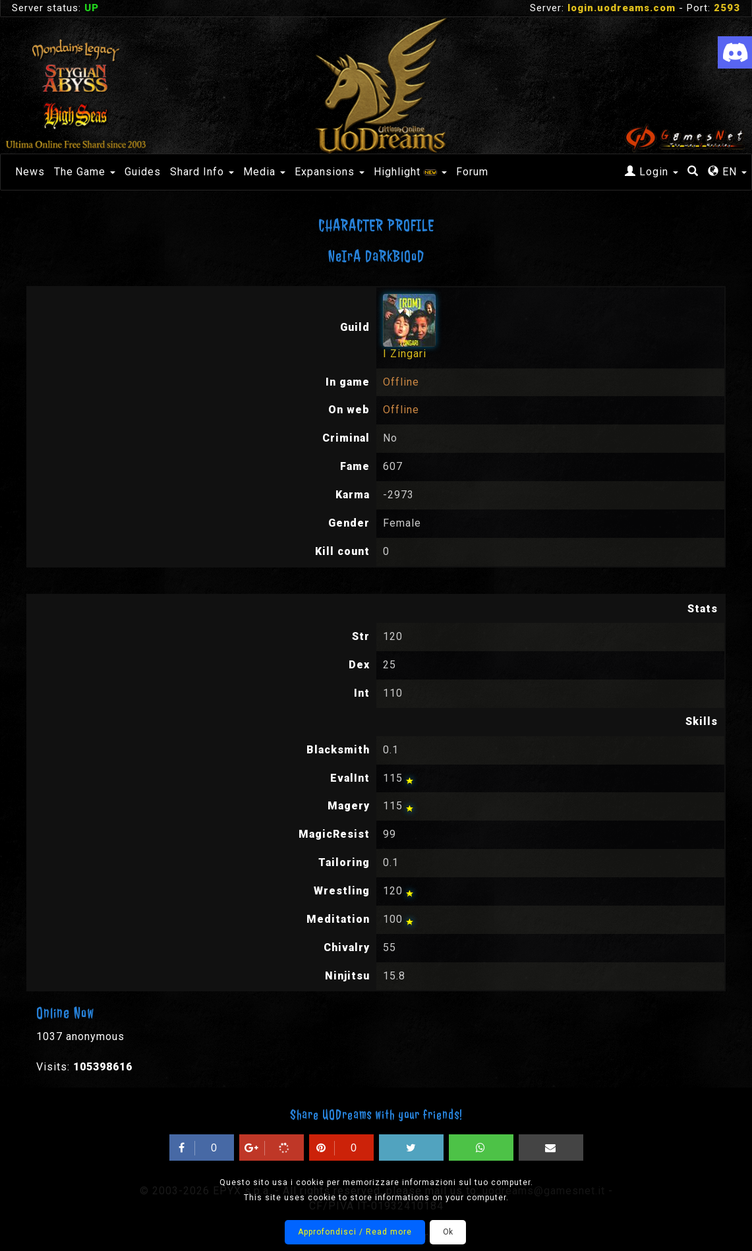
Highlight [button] (410, 171)
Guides (143, 171)
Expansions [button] (329, 171)
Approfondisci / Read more (355, 1231)
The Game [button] (84, 171)
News (30, 171)
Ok (448, 1231)
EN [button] (727, 171)
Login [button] (651, 171)
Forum (472, 171)
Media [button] (264, 171)
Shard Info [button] (202, 171)
